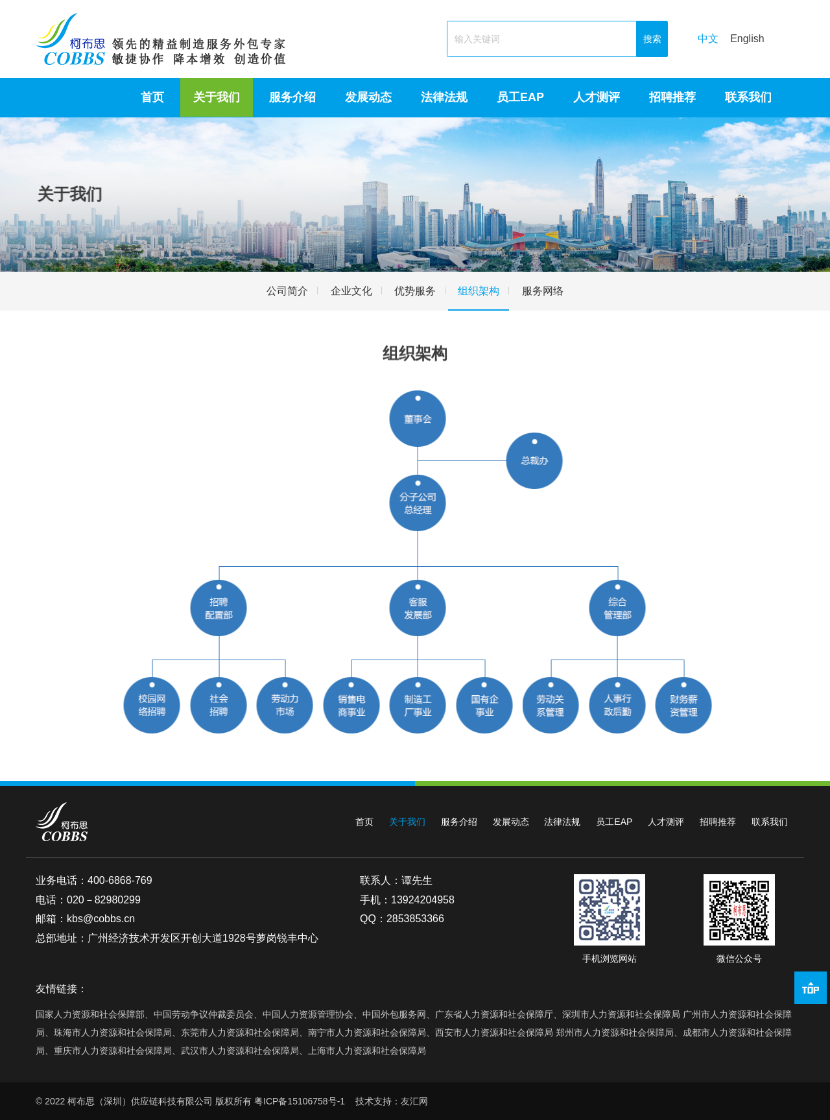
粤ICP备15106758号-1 (299, 1101)
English (747, 38)
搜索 (652, 39)
